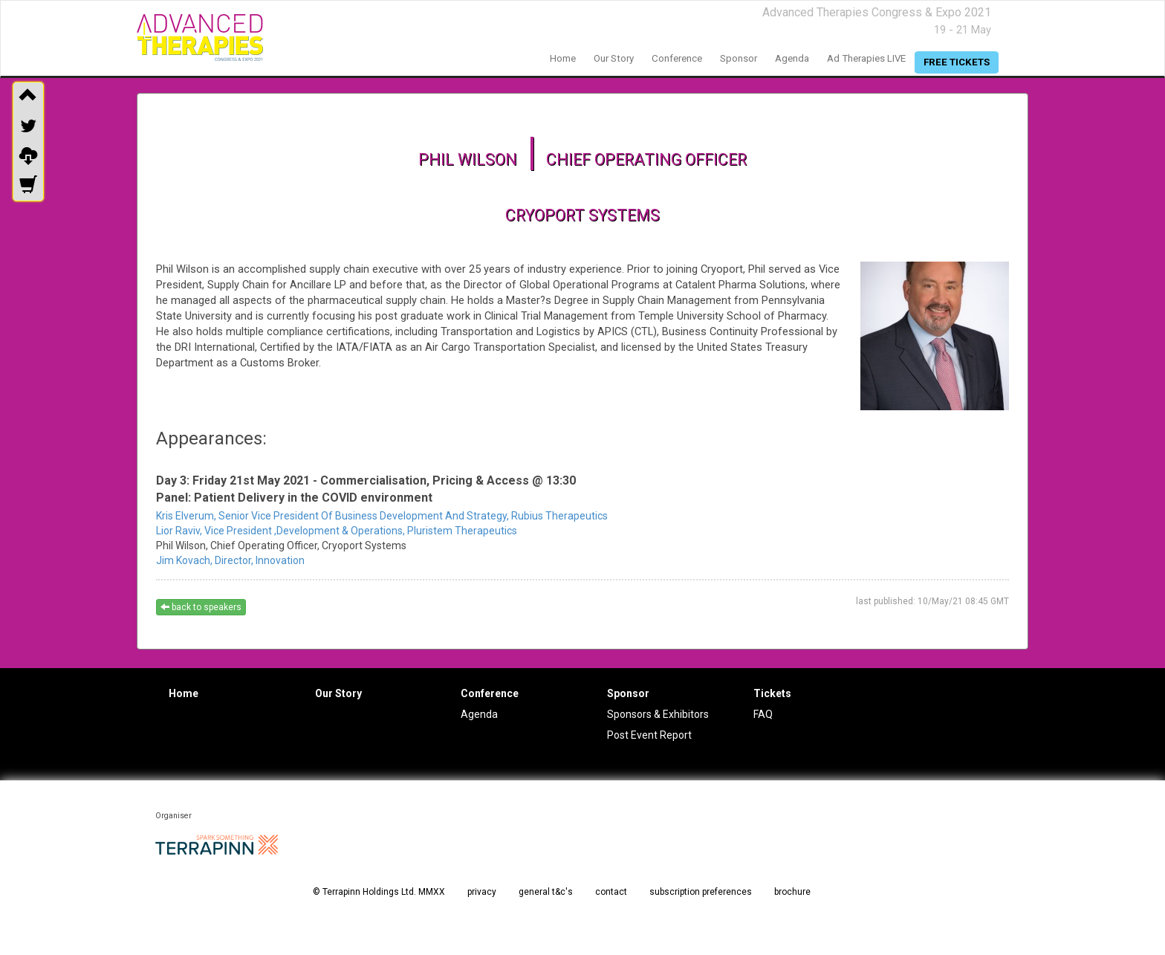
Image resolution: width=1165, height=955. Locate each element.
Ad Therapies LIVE (866, 58)
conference (677, 58)
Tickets (772, 693)
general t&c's (546, 892)
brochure (792, 892)
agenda (792, 58)
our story (614, 58)
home (563, 58)
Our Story (338, 693)
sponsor (738, 58)
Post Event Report (649, 735)
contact (611, 892)
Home (183, 693)
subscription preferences (700, 892)
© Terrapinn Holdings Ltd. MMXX (379, 892)
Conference (490, 693)
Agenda (479, 714)
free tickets (957, 62)
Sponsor (628, 693)
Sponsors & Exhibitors (658, 714)
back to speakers (200, 607)
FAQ (763, 714)
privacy (481, 892)
